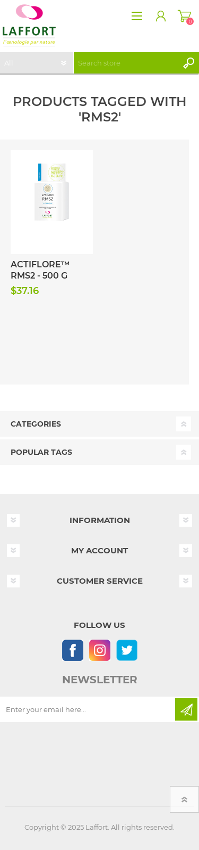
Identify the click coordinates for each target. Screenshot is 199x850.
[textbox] (126, 62)
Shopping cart (184, 16)
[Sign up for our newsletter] (88, 709)
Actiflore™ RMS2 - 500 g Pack (40, 275)
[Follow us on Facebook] (72, 650)
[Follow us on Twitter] (127, 650)
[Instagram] (99, 650)
